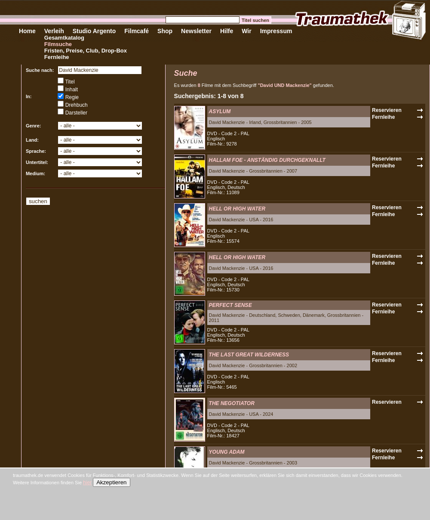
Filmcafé (136, 31)
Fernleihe (56, 57)
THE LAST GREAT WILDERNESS (249, 355)
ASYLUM (220, 111)
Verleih (54, 31)
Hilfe (226, 31)
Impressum (276, 31)
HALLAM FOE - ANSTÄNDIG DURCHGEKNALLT (267, 160)
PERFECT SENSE (230, 305)
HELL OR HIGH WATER (237, 209)
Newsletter (196, 31)
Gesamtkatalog (64, 37)
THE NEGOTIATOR (232, 403)
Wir (246, 31)
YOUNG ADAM (227, 452)
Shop (164, 31)
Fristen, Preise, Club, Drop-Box (85, 50)
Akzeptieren (111, 482)
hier (87, 483)
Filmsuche (58, 44)
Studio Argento (94, 31)
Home (27, 31)
